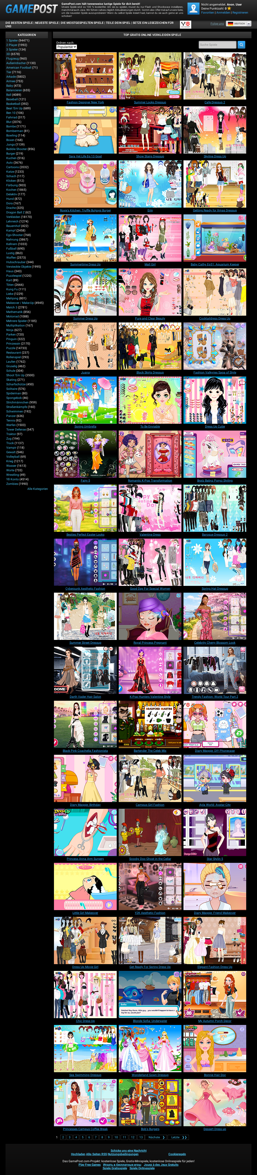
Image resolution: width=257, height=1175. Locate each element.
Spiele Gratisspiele (115, 1168)
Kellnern (11, 244)
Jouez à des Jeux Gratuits (161, 1164)
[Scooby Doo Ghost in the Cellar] (150, 832)
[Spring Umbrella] (85, 400)
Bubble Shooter (16, 149)
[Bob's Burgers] (150, 1102)
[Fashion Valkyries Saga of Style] (214, 346)
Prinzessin (13, 343)
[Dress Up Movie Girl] (85, 940)
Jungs (10, 144)
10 (116, 1137)
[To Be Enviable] (150, 400)
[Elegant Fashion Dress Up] (214, 940)
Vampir (11, 447)
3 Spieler (12, 49)
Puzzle (10, 348)
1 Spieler (12, 40)
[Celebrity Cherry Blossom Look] (214, 616)
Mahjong (12, 298)
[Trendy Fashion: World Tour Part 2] (214, 670)
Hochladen (78, 1154)
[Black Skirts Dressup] (150, 346)
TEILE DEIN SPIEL (118, 23)
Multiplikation (15, 325)
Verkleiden (13, 217)
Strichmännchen (17, 402)
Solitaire (11, 389)
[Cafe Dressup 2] (214, 76)
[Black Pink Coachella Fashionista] (85, 724)
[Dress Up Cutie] (214, 400)
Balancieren (14, 90)
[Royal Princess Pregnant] (150, 616)
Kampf (11, 230)
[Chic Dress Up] (85, 994)
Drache (11, 208)
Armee (10, 81)
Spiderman (13, 393)
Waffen (11, 257)
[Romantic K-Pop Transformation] (150, 454)
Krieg (9, 461)
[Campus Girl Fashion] (150, 778)
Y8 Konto (12, 479)
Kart (9, 280)
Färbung (12, 185)
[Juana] (85, 346)
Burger (10, 153)
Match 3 (11, 307)
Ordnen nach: (65, 42)
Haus (10, 271)
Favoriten (207, 12)
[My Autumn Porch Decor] (214, 994)
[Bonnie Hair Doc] (214, 1048)
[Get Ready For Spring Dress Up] (150, 940)
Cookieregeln (177, 1154)
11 (124, 1137)
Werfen (11, 425)
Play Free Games (90, 1164)
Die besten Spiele (19, 23)
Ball (8, 95)
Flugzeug (12, 58)
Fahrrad (11, 117)
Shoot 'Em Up (15, 375)
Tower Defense (16, 429)
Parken (11, 334)
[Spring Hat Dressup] (214, 562)
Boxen (10, 140)
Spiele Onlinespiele (142, 1168)
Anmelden (223, 12)
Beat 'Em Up (14, 108)
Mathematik (14, 312)
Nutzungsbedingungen (123, 1154)
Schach (11, 176)
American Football (18, 67)
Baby (9, 85)
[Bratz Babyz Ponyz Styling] (214, 454)
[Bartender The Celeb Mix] (150, 724)
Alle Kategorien (37, 489)
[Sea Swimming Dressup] (85, 1048)
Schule (10, 370)
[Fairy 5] (85, 454)
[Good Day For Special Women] (150, 562)
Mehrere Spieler (16, 321)
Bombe (11, 126)
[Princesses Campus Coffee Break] (85, 1102)
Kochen (11, 190)
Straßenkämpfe (16, 407)
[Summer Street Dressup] (85, 616)
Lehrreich (12, 221)
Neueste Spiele (47, 23)
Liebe (9, 294)
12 (133, 1137)
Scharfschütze (16, 384)
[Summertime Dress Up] (85, 238)
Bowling (11, 135)
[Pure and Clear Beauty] (150, 292)
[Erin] (150, 184)
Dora (9, 203)
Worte (10, 470)
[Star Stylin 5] (214, 832)
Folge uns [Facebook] (217, 23)
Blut (9, 122)
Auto (9, 162)
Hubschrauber (16, 262)
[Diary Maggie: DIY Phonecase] (214, 724)
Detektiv (11, 194)
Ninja (10, 330)
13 (141, 1137)
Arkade (11, 76)
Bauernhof (13, 226)
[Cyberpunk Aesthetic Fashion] (85, 562)
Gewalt (11, 452)
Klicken (11, 180)
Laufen (11, 361)
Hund (10, 199)
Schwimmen (14, 411)
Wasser (11, 465)
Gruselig (11, 366)
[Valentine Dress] (150, 508)
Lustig (10, 253)
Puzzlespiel (14, 275)
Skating (11, 380)
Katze (10, 171)
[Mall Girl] (150, 238)
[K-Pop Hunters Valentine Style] (150, 670)
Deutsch (236, 24)
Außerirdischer (16, 63)
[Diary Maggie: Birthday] (85, 778)
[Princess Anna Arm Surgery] (85, 832)
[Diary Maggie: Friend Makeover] (214, 886)
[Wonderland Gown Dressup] (150, 1048)
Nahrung (12, 239)
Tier (8, 72)
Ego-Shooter (14, 235)
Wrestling (12, 475)
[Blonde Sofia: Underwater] (150, 994)
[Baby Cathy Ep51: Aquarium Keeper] (214, 238)
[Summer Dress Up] (85, 292)
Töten (10, 285)
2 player (11, 45)
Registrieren (240, 12)
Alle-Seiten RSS (96, 1154)
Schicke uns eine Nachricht (129, 1150)
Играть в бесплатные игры (122, 1164)
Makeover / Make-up (20, 303)
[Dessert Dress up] (214, 1102)
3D (8, 54)
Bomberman (14, 131)
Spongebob (14, 398)
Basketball (13, 104)
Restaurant (13, 352)
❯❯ (178, 1137)
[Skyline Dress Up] (214, 130)
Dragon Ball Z (15, 212)
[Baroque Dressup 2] (214, 508)
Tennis (10, 420)
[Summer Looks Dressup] (150, 76)
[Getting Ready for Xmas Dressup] (214, 184)
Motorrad (12, 316)
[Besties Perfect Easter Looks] (85, 508)
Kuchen (11, 158)
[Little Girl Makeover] (85, 886)
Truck (10, 443)
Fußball (11, 248)
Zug (9, 438)
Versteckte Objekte (18, 266)
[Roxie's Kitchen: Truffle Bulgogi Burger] (85, 184)
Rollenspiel (13, 357)
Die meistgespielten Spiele (82, 23)
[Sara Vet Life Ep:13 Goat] (85, 130)
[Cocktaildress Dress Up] (214, 292)
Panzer (11, 416)
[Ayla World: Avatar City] (214, 778)
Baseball (12, 99)
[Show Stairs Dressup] (150, 130)
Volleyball (13, 456)
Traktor (11, 434)
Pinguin (11, 339)
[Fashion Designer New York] (85, 76)
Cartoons (12, 167)
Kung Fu (12, 289)
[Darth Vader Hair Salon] (85, 670)
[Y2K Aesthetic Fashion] (150, 886)
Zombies (12, 484)
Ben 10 (11, 113)
